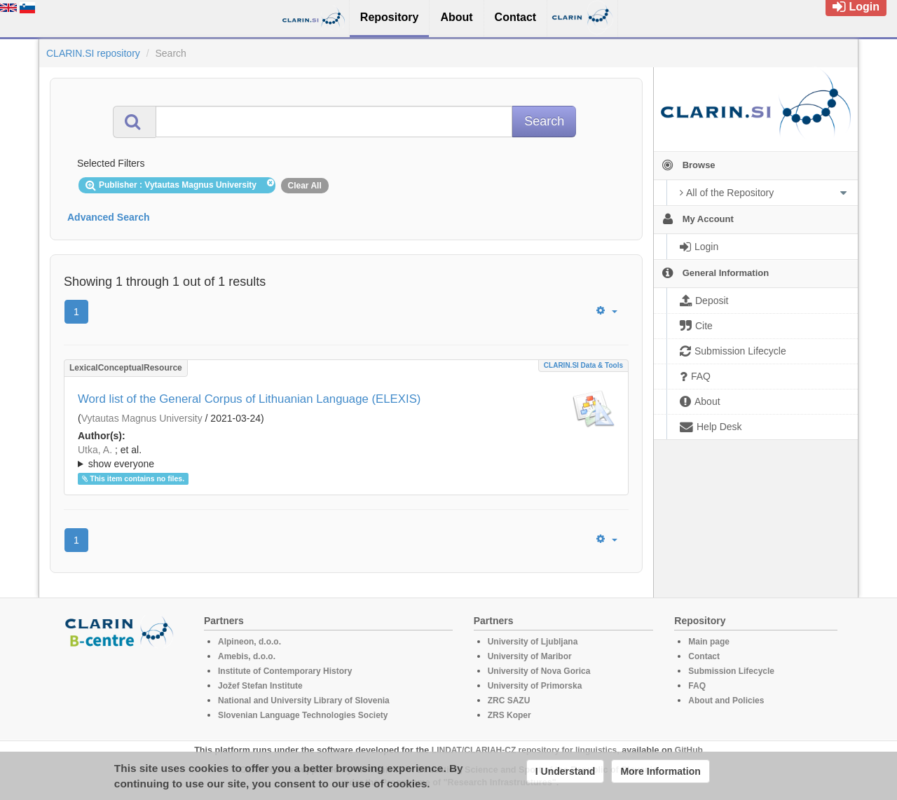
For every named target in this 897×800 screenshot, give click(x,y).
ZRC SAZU (509, 700)
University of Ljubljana (533, 642)
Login (856, 7)
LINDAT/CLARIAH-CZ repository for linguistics (524, 750)
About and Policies (726, 700)
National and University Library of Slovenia (304, 700)
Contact (704, 656)
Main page (709, 642)
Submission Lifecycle (731, 671)
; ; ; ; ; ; (346, 457)
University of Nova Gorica (539, 671)
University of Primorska (535, 686)
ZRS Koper (509, 715)
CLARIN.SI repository (93, 53)
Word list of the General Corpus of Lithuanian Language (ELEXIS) (249, 399)
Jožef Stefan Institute (260, 686)
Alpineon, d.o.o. (249, 642)
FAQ (697, 686)
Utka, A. (95, 449)
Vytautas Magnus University (142, 418)
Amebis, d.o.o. (246, 656)
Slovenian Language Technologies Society (303, 715)
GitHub (689, 750)
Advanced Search (108, 217)
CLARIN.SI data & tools (583, 365)
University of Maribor (530, 656)
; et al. (346, 457)
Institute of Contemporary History (285, 671)
